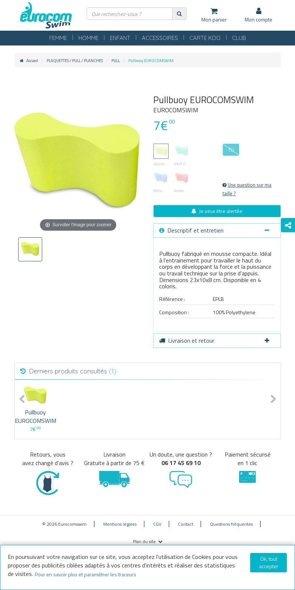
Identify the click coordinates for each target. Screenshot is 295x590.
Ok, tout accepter (268, 562)
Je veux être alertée (216, 211)
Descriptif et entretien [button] (214, 230)
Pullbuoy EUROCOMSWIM (35, 416)
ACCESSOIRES (160, 37)
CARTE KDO (205, 37)
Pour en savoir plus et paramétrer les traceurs (85, 574)
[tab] (217, 230)
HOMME (88, 37)
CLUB (239, 37)
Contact (185, 524)
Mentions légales (120, 524)
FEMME (58, 37)
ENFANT (120, 37)
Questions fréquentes (231, 524)
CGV (157, 524)
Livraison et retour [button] (214, 340)
